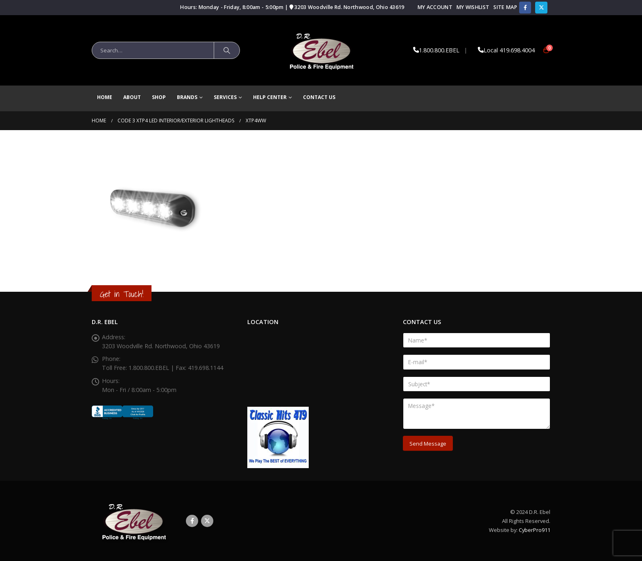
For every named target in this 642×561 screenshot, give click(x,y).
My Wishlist (473, 7)
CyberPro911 (534, 530)
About (132, 97)
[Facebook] (525, 8)
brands (187, 97)
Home (104, 97)
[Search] (227, 50)
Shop (159, 97)
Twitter (207, 521)
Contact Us (319, 97)
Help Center (270, 97)
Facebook (192, 521)
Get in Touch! (121, 294)
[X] (541, 8)
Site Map (505, 7)
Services (225, 97)
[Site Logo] (321, 50)
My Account (435, 7)
